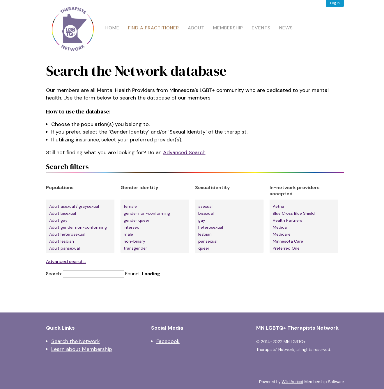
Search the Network (75, 341)
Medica (280, 227)
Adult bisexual (62, 213)
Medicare (282, 234)
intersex (131, 227)
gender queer (136, 220)
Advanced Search (184, 152)
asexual (205, 206)
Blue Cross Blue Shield (294, 213)
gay (201, 220)
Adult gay (58, 220)
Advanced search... (66, 261)
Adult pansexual (64, 248)
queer (203, 248)
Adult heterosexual (67, 234)
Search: (54, 274)
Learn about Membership (81, 349)
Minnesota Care (288, 241)
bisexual (206, 213)
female (130, 206)
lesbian (205, 234)
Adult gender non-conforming (78, 227)
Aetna (278, 206)
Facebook (168, 341)
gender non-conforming (147, 213)
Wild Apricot (292, 381)
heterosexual (210, 227)
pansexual (207, 241)
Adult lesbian (61, 241)
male (128, 234)
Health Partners (287, 220)
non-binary (134, 241)
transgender (135, 248)
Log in (335, 3)
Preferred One (286, 248)
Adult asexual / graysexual (74, 206)
